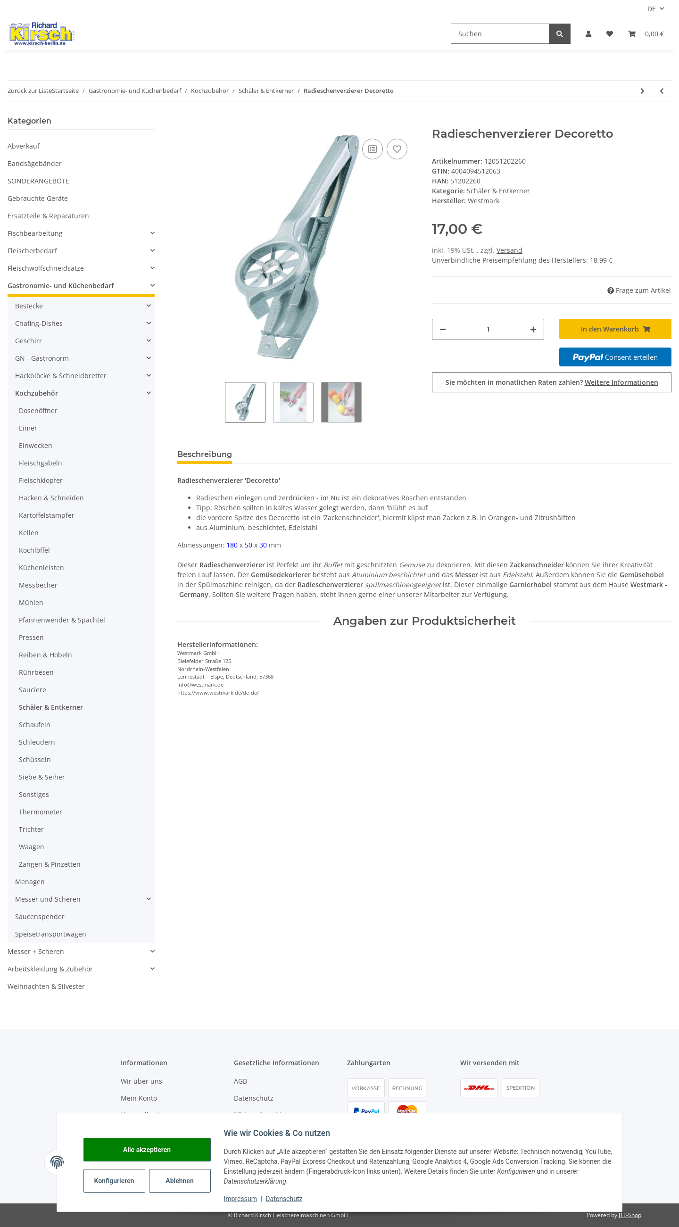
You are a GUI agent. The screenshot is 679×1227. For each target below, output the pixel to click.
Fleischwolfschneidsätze (46, 268)
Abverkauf (24, 145)
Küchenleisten (41, 567)
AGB (240, 1081)
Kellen (29, 532)
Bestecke (29, 305)
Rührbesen (36, 672)
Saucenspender (40, 916)
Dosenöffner (38, 410)
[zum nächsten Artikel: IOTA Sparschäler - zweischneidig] (642, 91)
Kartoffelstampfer (47, 515)
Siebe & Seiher (42, 776)
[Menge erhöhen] (533, 329)
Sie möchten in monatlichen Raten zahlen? (552, 382)
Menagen (30, 881)
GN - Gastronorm (42, 358)
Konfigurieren (121, 1181)
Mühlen (31, 602)
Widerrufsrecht (258, 1114)
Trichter (31, 829)
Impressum (246, 1198)
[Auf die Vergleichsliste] (372, 149)
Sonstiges (34, 794)
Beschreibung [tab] (204, 454)
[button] (588, 33)
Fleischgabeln (40, 462)
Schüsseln (35, 759)
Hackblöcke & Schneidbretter (61, 375)
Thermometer (40, 811)
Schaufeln (34, 724)
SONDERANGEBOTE (38, 180)
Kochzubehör (36, 393)
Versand (509, 250)
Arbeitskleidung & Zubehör (50, 968)
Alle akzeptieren (152, 1149)
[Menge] (488, 329)
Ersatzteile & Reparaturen (48, 215)
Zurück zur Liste (30, 90)
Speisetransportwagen (50, 933)
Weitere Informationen (621, 382)
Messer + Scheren (36, 951)
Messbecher (38, 584)
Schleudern (37, 742)
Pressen (31, 637)
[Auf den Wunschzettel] (397, 149)
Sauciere (32, 689)
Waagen (31, 846)
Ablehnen (185, 1181)
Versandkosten (144, 1114)
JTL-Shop (630, 1215)
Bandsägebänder (35, 163)
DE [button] (651, 8)
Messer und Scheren (48, 899)
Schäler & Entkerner (498, 190)
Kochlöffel (34, 550)
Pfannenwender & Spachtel (62, 619)
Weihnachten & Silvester (46, 986)
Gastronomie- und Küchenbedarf (61, 285)
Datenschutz (253, 1098)
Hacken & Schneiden (51, 497)
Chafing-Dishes (39, 323)
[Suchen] (500, 34)
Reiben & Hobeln (45, 654)
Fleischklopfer (41, 480)
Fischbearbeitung (35, 233)
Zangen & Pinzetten (50, 864)
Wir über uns (141, 1081)
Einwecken (35, 445)
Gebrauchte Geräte (38, 198)
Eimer (28, 427)
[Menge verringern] (442, 329)
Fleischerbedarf (32, 250)
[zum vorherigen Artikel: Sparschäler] (661, 91)
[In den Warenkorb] (184, 122)
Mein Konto (139, 1098)
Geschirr (28, 340)
